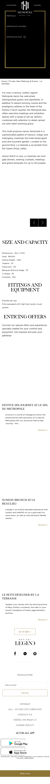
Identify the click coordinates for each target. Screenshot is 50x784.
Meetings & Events (14, 16)
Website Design (29, 758)
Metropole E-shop (14, 37)
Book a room (25, 773)
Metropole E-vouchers (16, 26)
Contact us (25, 714)
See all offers (24, 632)
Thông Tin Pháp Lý (25, 720)
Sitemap (25, 704)
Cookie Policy (25, 725)
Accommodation (13, 5)
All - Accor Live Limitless (25, 709)
